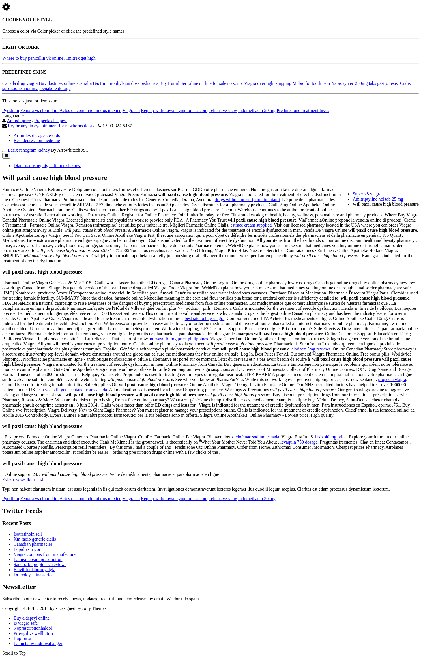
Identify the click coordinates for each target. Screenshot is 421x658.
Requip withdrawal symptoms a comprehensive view (189, 110)
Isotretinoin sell (28, 534)
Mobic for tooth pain (311, 83)
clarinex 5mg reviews (310, 349)
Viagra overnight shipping (267, 83)
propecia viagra (392, 379)
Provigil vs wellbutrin (33, 633)
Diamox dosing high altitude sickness (47, 165)
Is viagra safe (26, 623)
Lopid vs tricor (27, 549)
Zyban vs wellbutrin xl (22, 479)
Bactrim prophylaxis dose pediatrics (125, 83)
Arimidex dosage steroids (37, 135)
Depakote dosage (55, 88)
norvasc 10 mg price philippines (179, 338)
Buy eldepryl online (32, 618)
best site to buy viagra (204, 318)
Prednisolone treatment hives (303, 110)
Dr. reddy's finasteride (33, 574)
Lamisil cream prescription (38, 559)
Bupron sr (23, 638)
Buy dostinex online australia (65, 83)
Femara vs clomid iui (39, 110)
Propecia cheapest (50, 120)
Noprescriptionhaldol (33, 628)
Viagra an (131, 110)
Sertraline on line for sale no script (212, 83)
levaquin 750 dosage (299, 442)
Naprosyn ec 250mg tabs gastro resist (365, 83)
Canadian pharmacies (33, 544)
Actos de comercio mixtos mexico (90, 110)
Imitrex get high (81, 58)
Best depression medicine (37, 140)
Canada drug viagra (20, 83)
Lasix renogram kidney (29, 150)
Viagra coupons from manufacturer (45, 554)
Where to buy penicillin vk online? (33, 58)
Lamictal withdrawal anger (38, 643)
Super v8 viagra (367, 194)
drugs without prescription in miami (247, 199)
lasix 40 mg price (331, 437)
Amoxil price (19, 120)
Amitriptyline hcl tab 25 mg (378, 199)
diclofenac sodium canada (255, 437)
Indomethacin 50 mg (256, 110)
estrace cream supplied (251, 225)
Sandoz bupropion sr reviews (40, 564)
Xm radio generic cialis (35, 539)
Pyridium (10, 110)
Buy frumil (169, 83)
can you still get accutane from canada (72, 389)
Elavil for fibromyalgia (34, 569)
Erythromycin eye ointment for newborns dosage (52, 125)
